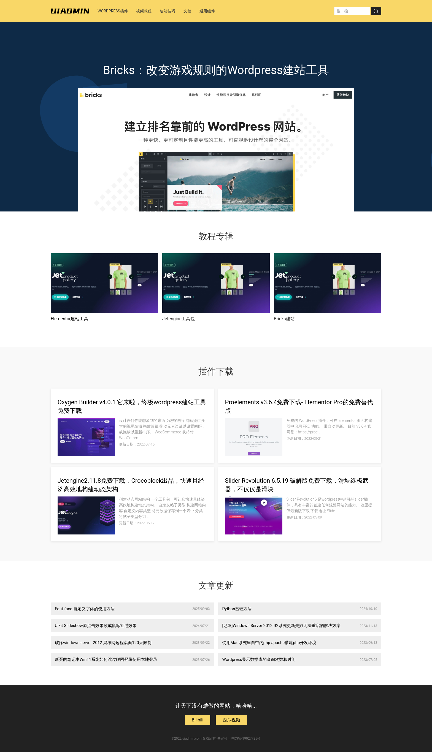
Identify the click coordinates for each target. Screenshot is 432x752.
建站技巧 (167, 11)
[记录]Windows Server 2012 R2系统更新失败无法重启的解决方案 (299, 625)
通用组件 (207, 11)
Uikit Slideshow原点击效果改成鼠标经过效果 (132, 625)
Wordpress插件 (113, 11)
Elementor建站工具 (69, 318)
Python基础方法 (299, 608)
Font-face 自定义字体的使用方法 (132, 608)
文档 (187, 11)
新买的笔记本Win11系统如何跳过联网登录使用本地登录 (132, 659)
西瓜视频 (231, 720)
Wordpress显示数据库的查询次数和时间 (299, 659)
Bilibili (197, 720)
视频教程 (144, 11)
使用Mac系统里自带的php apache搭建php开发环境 (299, 642)
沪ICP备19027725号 (246, 738)
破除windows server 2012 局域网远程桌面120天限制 (132, 642)
